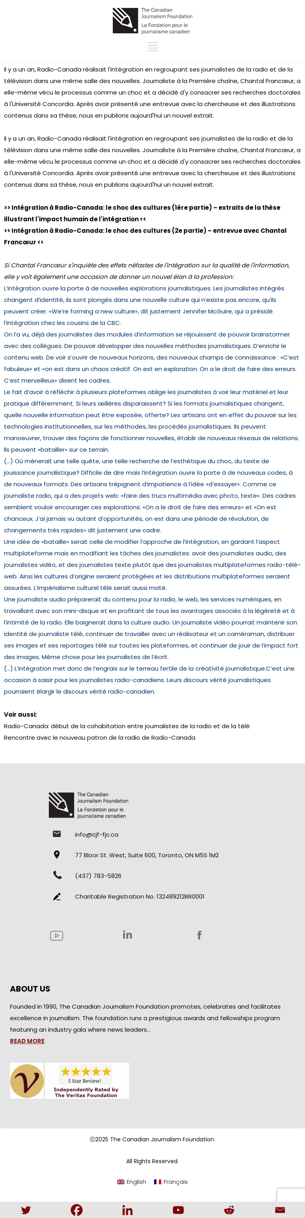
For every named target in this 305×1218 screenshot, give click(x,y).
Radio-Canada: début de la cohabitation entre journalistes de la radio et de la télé (127, 726)
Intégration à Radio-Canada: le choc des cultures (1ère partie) (112, 207)
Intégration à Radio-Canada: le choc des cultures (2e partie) (109, 230)
